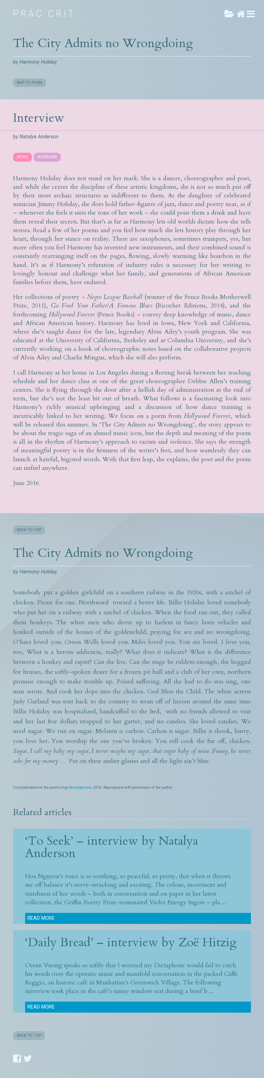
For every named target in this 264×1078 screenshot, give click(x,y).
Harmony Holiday (38, 62)
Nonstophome (80, 787)
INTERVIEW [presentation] (47, 157)
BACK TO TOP (29, 530)
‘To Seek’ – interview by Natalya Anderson (111, 847)
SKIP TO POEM (29, 82)
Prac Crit (44, 13)
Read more (41, 918)
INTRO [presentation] (22, 157)
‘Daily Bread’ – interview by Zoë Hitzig (131, 942)
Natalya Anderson (39, 137)
